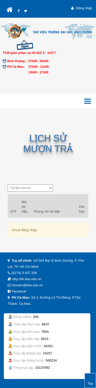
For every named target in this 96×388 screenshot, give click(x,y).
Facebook (19, 291)
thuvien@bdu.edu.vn (27, 285)
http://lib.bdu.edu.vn (26, 279)
